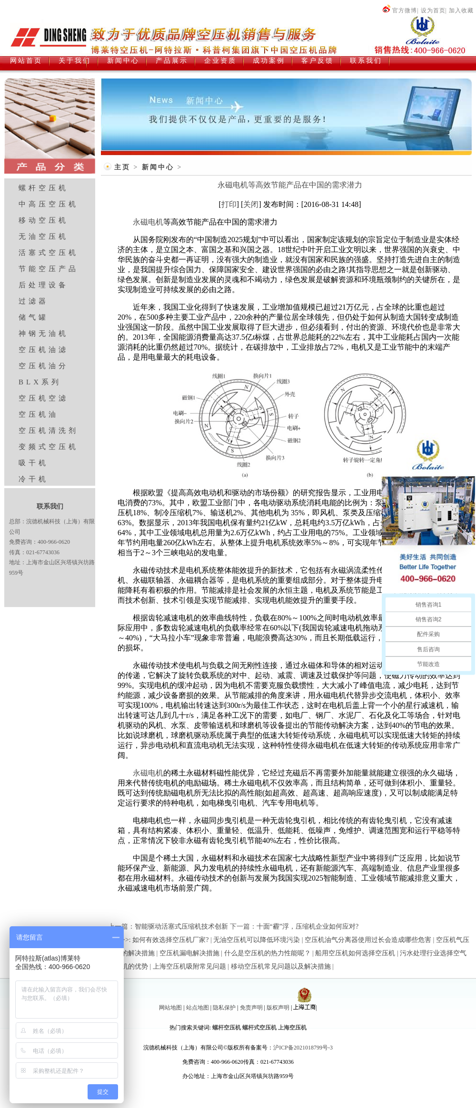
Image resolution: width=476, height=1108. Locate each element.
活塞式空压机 (49, 252)
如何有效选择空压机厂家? (170, 939)
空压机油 (39, 414)
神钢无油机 (44, 333)
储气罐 (34, 317)
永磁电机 (148, 222)
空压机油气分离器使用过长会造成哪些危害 (368, 939)
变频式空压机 (49, 447)
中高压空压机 (49, 204)
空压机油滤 (44, 349)
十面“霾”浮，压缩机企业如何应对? (308, 926)
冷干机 (34, 479)
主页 (122, 167)
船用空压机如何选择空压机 (355, 953)
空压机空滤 (44, 398)
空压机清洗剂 (49, 430)
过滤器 (34, 301)
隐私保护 (224, 1007)
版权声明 (278, 1007)
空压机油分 (44, 366)
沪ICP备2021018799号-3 (303, 1047)
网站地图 (170, 1007)
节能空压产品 (49, 269)
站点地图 (197, 1007)
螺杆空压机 (44, 188)
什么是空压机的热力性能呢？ (267, 953)
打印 (229, 204)
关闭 (250, 204)
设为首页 (433, 10)
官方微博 (399, 10)
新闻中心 (158, 167)
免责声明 (251, 1007)
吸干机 (34, 463)
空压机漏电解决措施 (189, 953)
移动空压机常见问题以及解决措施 (281, 966)
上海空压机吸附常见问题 (189, 966)
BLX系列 (40, 382)
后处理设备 (44, 285)
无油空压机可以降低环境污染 (256, 939)
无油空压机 (44, 236)
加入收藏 (461, 10)
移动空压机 (44, 220)
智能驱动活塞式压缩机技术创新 (181, 926)
